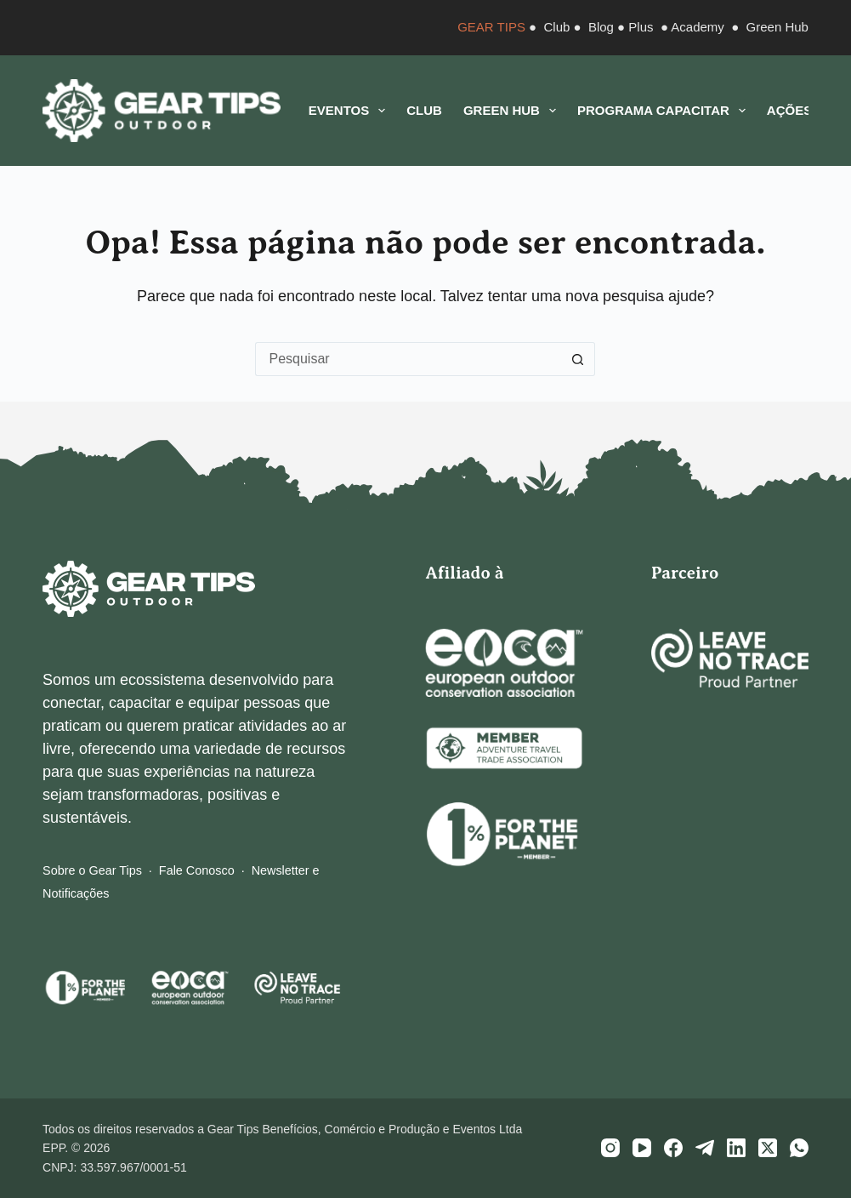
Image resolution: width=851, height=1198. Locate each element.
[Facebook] (673, 1147)
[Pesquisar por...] (408, 359)
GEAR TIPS (491, 27)
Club (557, 27)
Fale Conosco (197, 870)
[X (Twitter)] (767, 1147)
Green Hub (777, 27)
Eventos (350, 110)
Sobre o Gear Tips (92, 870)
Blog (601, 27)
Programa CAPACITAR (664, 110)
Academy (697, 27)
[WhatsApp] (799, 1147)
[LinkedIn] (736, 1147)
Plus (640, 27)
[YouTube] (642, 1147)
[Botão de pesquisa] (578, 359)
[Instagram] (610, 1147)
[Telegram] (704, 1147)
